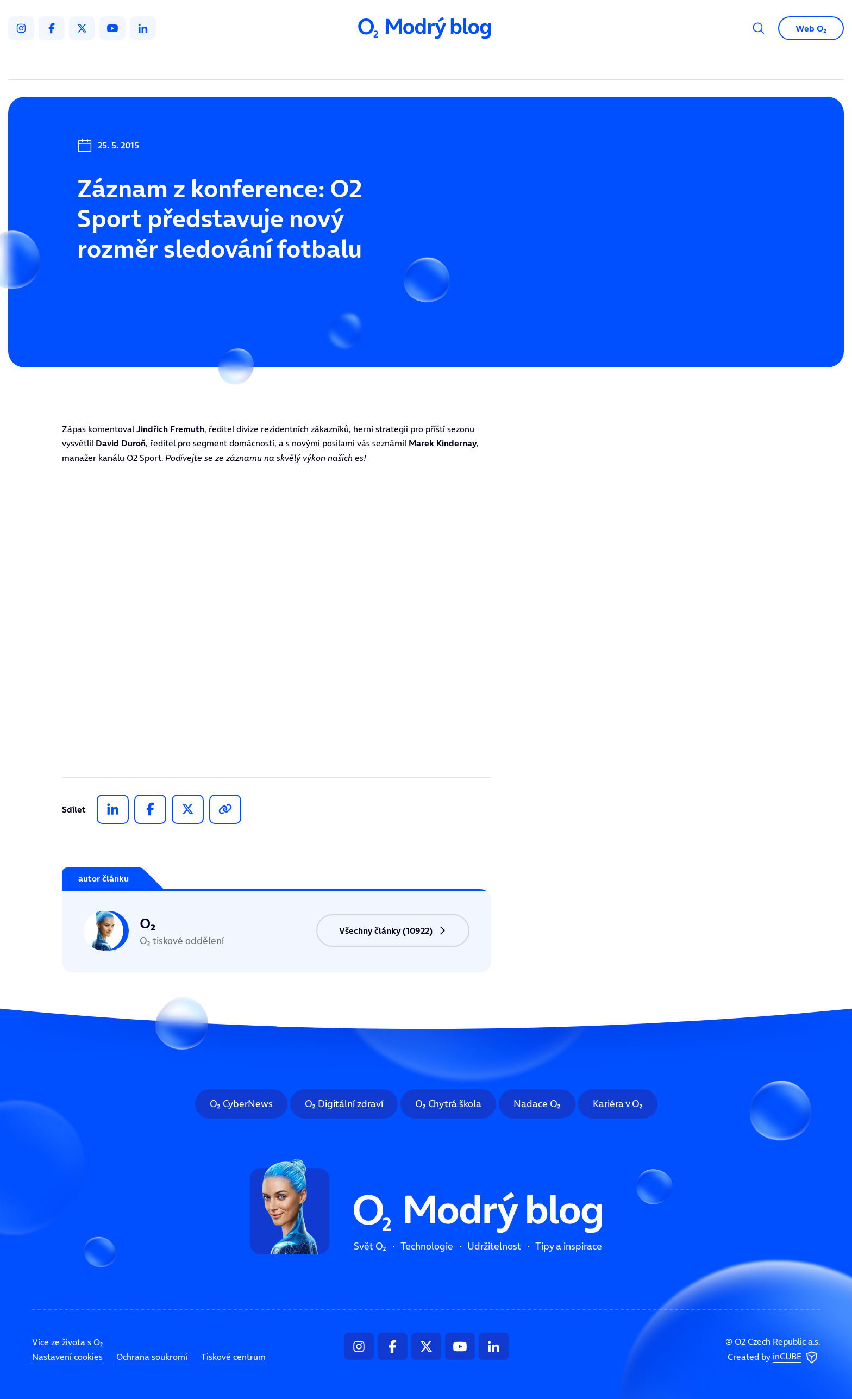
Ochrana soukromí (151, 1356)
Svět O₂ (299, 63)
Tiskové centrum (233, 1356)
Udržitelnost (449, 63)
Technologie (368, 63)
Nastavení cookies (67, 1356)
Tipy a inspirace (536, 63)
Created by (774, 1357)
